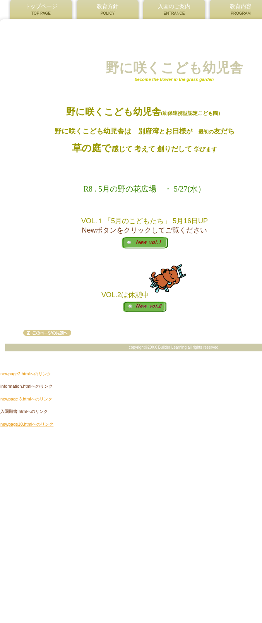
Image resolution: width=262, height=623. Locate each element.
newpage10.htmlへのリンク (26, 424)
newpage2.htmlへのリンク (25, 373)
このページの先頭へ (47, 333)
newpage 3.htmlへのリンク (26, 399)
